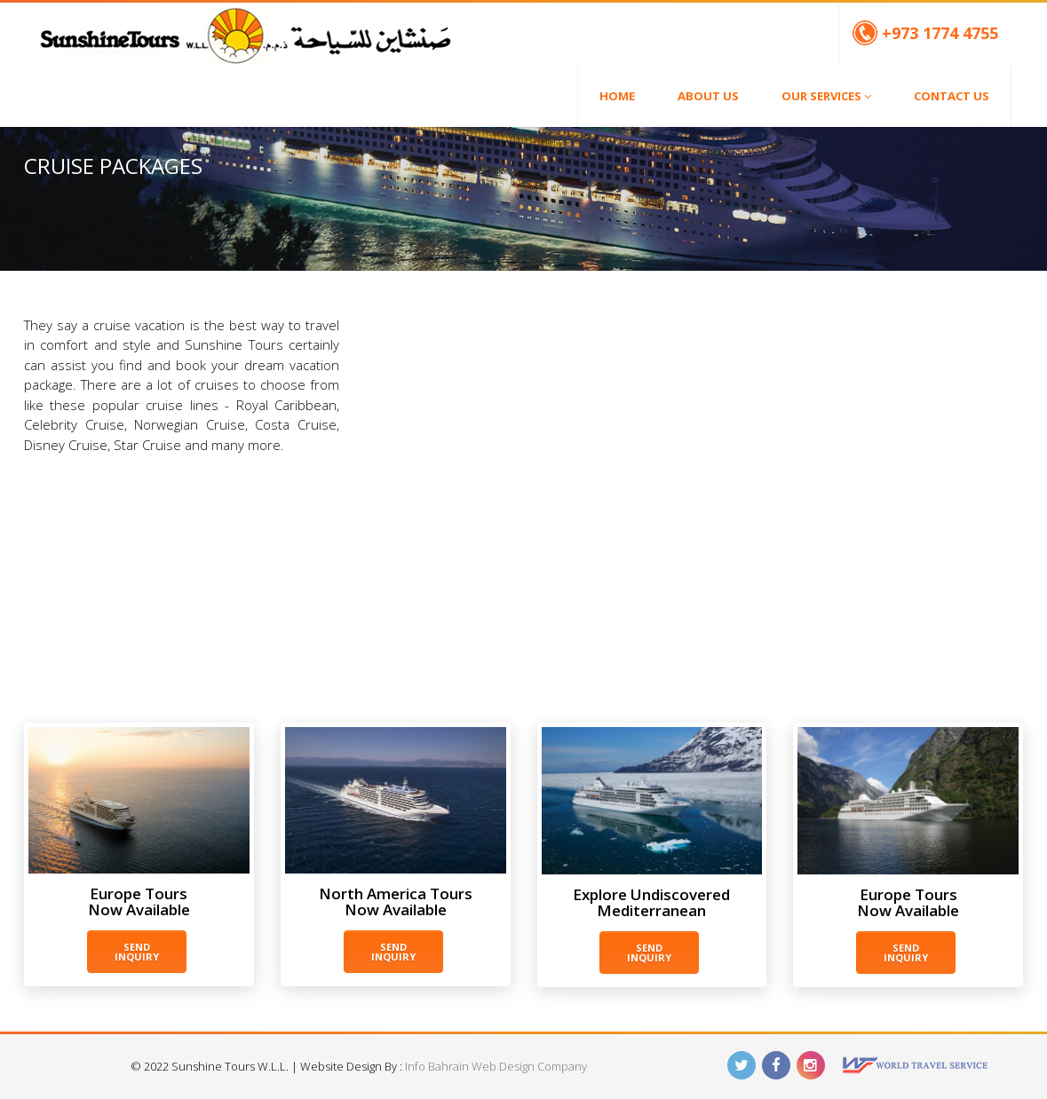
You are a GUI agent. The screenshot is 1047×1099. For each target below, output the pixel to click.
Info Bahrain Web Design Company (496, 1066)
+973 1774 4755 (925, 32)
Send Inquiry (137, 951)
